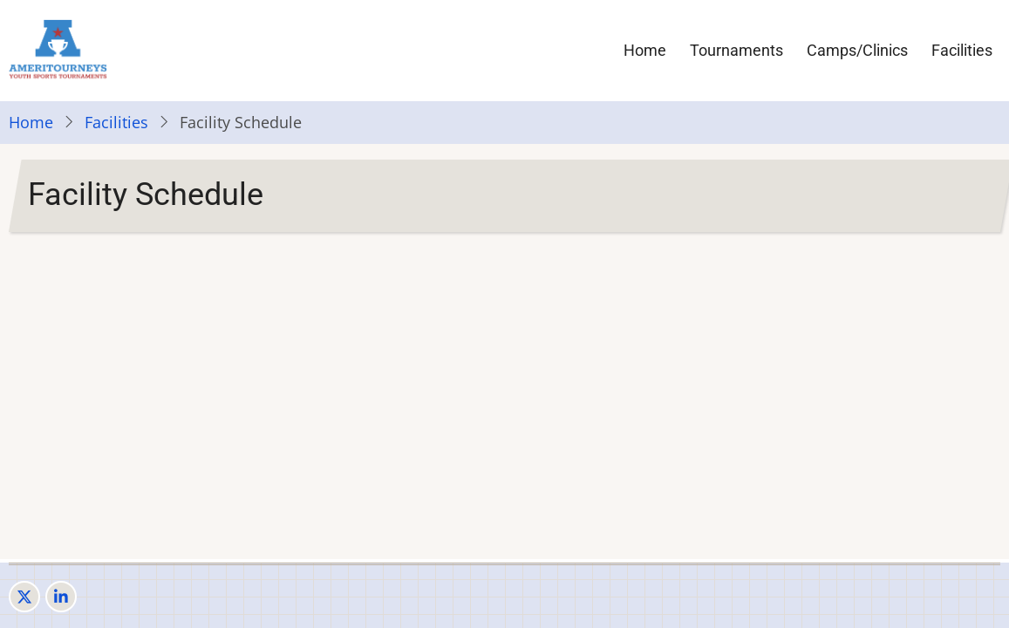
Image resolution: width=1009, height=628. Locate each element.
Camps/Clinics (857, 50)
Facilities (961, 50)
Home (645, 50)
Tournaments (736, 50)
